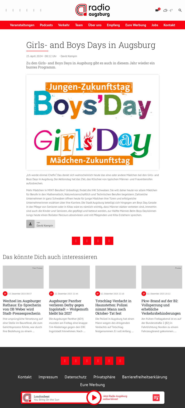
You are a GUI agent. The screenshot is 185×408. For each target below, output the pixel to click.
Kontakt (169, 25)
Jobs (155, 25)
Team (79, 25)
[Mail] (26, 10)
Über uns (94, 25)
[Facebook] (6, 10)
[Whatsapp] (40, 10)
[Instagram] (13, 10)
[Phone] (33, 10)
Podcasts (46, 25)
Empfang (113, 25)
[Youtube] (20, 10)
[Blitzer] (157, 10)
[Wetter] (168, 10)
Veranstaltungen (22, 25)
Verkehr (64, 25)
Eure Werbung (135, 25)
